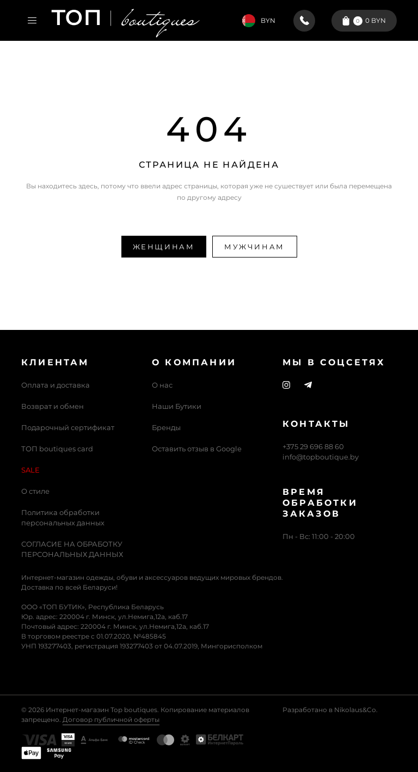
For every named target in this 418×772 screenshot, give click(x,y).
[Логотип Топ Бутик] (125, 20)
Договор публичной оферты (111, 719)
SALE (30, 469)
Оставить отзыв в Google (197, 448)
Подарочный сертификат (67, 427)
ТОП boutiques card (57, 448)
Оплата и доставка (55, 385)
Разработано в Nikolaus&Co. (330, 710)
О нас (162, 385)
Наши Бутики (176, 406)
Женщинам (164, 246)
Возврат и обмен (52, 406)
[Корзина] (364, 21)
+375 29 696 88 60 (313, 446)
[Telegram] (308, 385)
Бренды (166, 427)
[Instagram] (286, 385)
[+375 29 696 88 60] (304, 21)
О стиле (35, 491)
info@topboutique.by (320, 456)
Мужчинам (254, 246)
